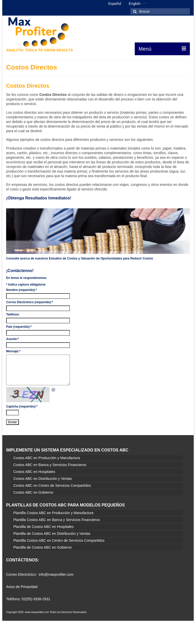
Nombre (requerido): (21, 290)
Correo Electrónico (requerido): (29, 302)
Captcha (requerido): (22, 406)
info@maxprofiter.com (56, 574)
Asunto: (12, 339)
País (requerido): (19, 327)
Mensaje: (13, 351)
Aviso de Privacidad (22, 587)
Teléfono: (13, 314)
